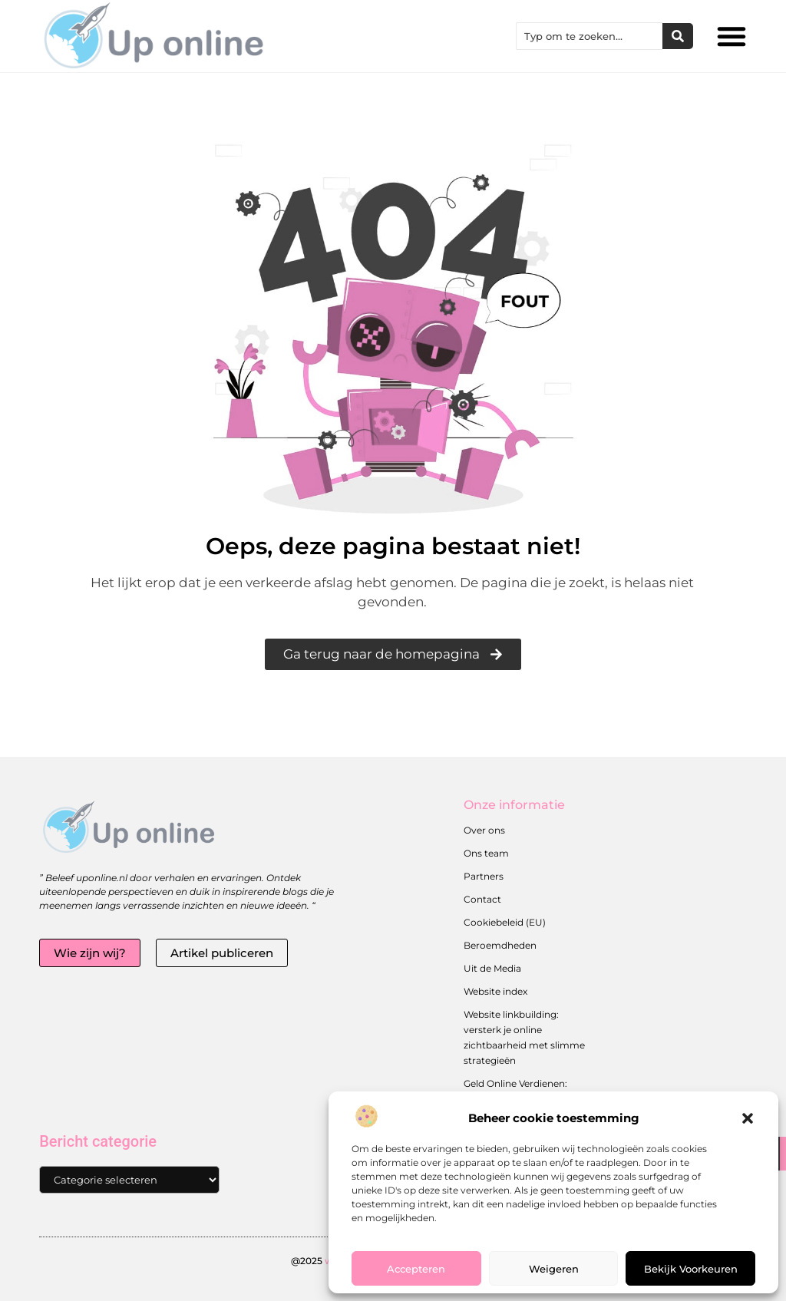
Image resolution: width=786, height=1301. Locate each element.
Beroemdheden (500, 945)
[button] (747, 1118)
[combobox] (589, 36)
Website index (495, 991)
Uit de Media (492, 968)
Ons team (486, 853)
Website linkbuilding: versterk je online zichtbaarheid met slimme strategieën (524, 1037)
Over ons (484, 830)
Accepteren (416, 1269)
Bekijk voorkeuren (691, 1269)
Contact (482, 899)
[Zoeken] (677, 36)
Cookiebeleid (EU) (505, 922)
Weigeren (554, 1269)
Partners (484, 876)
